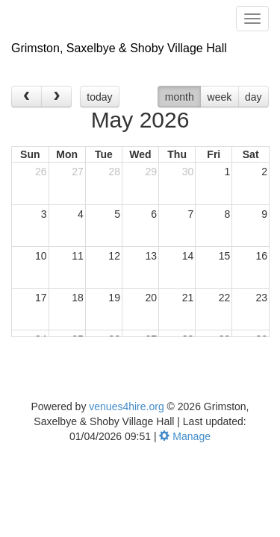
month (179, 97)
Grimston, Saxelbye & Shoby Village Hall (119, 48)
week (220, 97)
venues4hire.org (126, 406)
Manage (184, 436)
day (253, 97)
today (99, 97)
